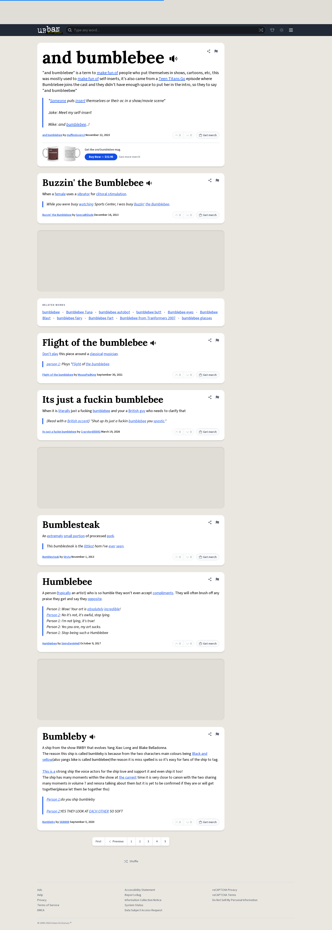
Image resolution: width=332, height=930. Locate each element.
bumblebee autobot (114, 312)
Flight (76, 364)
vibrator (83, 194)
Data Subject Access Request (143, 910)
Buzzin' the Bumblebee (57, 215)
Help (40, 895)
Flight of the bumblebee (57, 375)
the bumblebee (97, 364)
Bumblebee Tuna (79, 312)
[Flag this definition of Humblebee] (217, 579)
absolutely (95, 609)
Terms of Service (48, 905)
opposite (95, 599)
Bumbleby (48, 822)
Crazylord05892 (91, 432)
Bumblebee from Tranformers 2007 (148, 318)
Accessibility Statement (140, 890)
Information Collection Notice (143, 900)
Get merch (208, 135)
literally (64, 411)
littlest (89, 546)
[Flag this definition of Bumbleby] (217, 734)
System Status (134, 905)
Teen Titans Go (172, 79)
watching (86, 204)
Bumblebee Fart (101, 318)
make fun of (107, 73)
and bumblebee (52, 135)
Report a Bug (133, 895)
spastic (159, 421)
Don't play (50, 354)
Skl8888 (64, 822)
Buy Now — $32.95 (101, 157)
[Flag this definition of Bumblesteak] (217, 522)
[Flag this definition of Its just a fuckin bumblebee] (217, 397)
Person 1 (53, 799)
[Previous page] (116, 841)
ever (112, 546)
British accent (78, 421)
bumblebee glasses (197, 318)
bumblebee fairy (69, 318)
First (98, 841)
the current (128, 777)
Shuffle (131, 861)
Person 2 (53, 615)
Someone (58, 101)
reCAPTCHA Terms (224, 895)
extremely (55, 536)
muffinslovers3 (76, 135)
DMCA (40, 910)
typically (64, 593)
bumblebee (76, 124)
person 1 (53, 364)
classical (96, 354)
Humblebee (49, 643)
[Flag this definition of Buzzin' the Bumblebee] (217, 180)
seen (119, 546)
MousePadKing (87, 375)
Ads (39, 890)
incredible (112, 609)
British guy (136, 411)
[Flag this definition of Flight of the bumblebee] (217, 340)
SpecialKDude (85, 215)
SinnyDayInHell (70, 643)
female (60, 194)
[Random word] (260, 30)
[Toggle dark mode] (281, 30)
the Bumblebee (157, 204)
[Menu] (291, 30)
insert (80, 101)
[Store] (272, 30)
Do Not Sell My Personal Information (234, 900)
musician (111, 354)
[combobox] (165, 30)
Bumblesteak (50, 557)
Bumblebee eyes (181, 312)
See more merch (129, 157)
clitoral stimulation (111, 194)
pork (110, 536)
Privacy (42, 900)
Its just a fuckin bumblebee (59, 432)
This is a (48, 771)
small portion (74, 536)
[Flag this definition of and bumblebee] (216, 51)
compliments (163, 593)
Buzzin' (139, 204)
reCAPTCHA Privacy (224, 890)
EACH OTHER (99, 811)
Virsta (67, 557)
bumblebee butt (148, 312)
